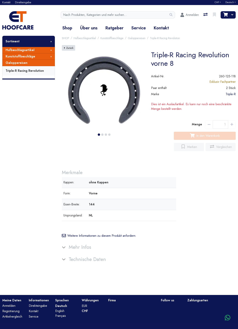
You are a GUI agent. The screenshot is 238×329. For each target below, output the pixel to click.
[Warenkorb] (225, 15)
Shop (67, 28)
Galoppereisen (16, 63)
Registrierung (11, 311)
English (59, 311)
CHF (216, 2)
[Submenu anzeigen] (51, 41)
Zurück (68, 48)
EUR (84, 306)
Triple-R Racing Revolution (25, 70)
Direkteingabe (38, 305)
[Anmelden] (189, 15)
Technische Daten (87, 259)
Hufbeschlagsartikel (20, 50)
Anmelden (8, 305)
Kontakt (161, 28)
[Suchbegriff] (114, 15)
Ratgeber (114, 28)
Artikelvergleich (12, 316)
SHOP (65, 38)
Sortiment (13, 41)
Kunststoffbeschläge (20, 56)
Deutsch (229, 2)
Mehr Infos (80, 247)
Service (138, 28)
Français (60, 316)
